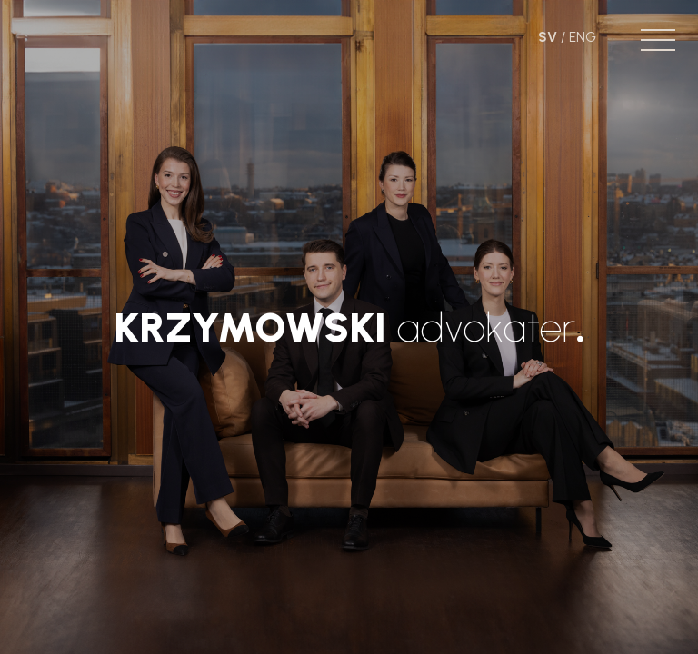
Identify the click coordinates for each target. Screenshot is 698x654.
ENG (582, 37)
